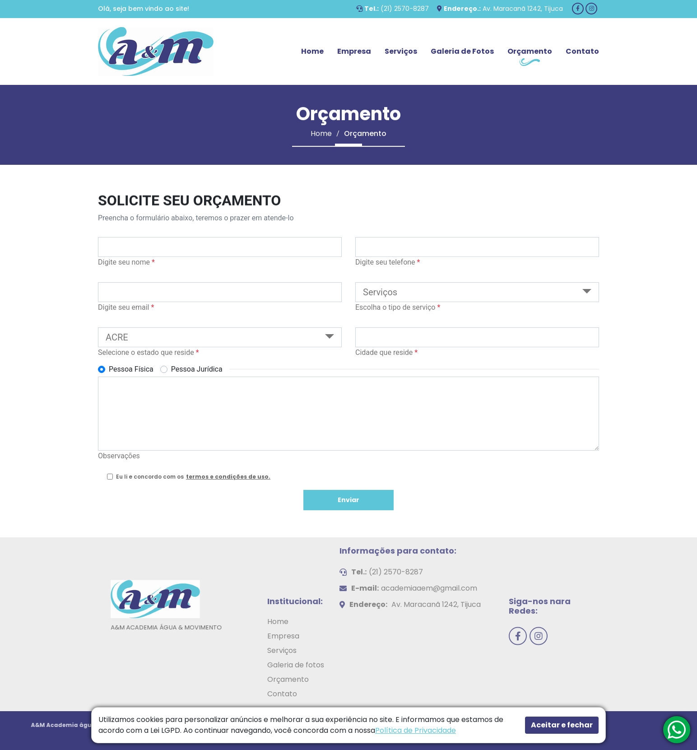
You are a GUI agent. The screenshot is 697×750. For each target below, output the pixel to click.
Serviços (401, 51)
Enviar (348, 499)
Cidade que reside (386, 352)
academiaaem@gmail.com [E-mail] (429, 557)
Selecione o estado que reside (148, 352)
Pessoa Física (131, 369)
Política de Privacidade (415, 730)
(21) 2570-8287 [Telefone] (405, 8)
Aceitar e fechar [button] (562, 725)
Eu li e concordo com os (193, 476)
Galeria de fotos (295, 695)
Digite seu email (126, 307)
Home (312, 51)
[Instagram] (591, 8)
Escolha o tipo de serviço (397, 307)
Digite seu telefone (387, 262)
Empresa (354, 51)
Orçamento (529, 51)
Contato (582, 51)
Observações (119, 456)
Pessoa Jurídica (197, 369)
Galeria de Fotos (462, 51)
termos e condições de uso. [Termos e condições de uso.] (228, 476)
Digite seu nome (126, 262)
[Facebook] (578, 8)
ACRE (117, 337)
